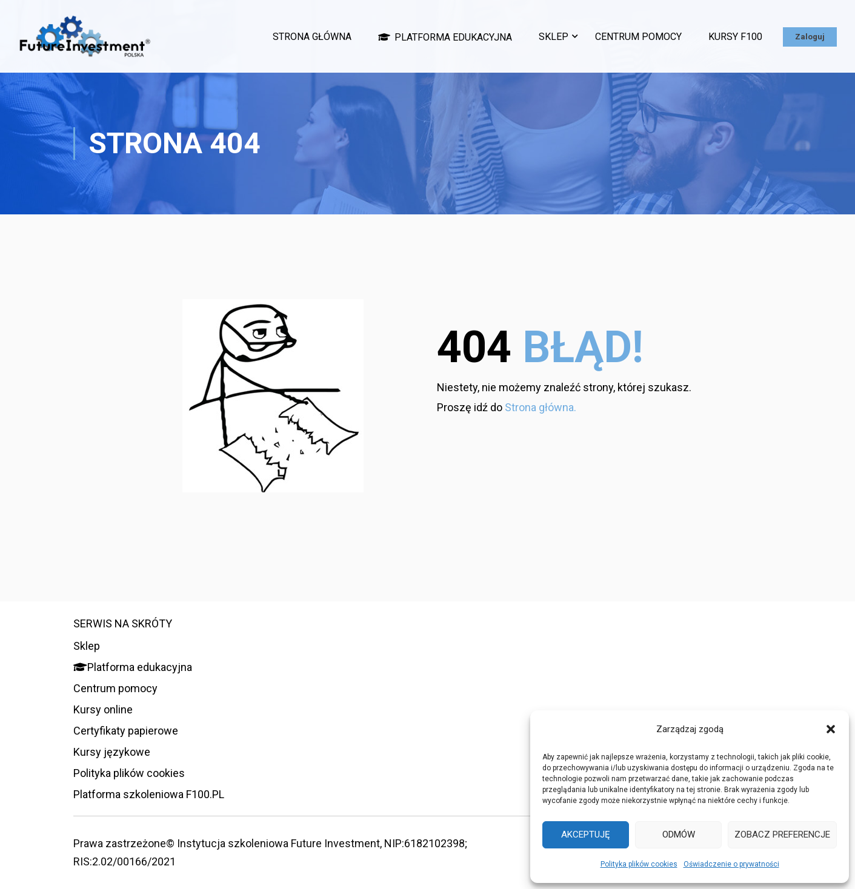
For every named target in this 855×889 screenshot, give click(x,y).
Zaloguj (810, 36)
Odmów (678, 834)
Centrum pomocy (638, 36)
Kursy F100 (735, 36)
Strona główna (312, 36)
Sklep (553, 36)
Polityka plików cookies (638, 864)
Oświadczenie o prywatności (731, 864)
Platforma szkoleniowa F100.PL (148, 794)
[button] (831, 729)
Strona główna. (540, 407)
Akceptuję (585, 834)
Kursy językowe (111, 751)
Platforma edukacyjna (445, 37)
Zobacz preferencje (782, 834)
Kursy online (103, 709)
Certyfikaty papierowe (125, 730)
